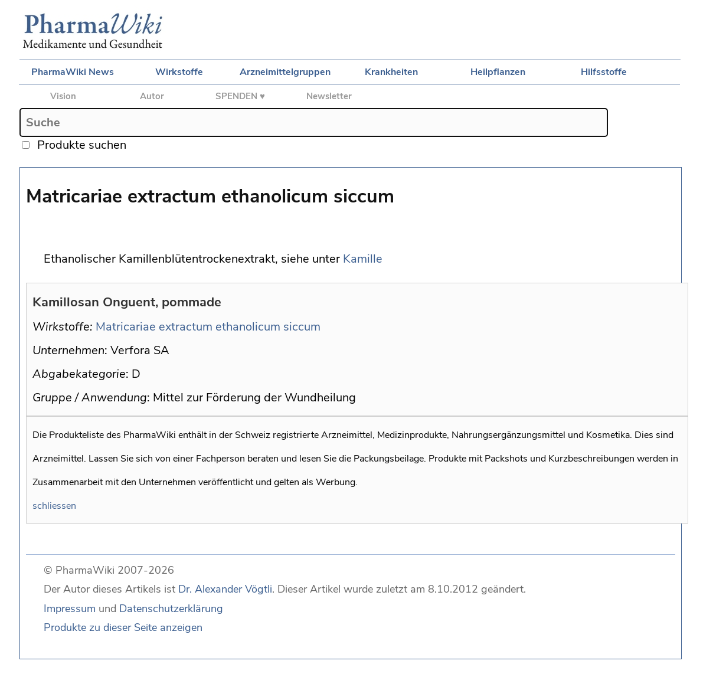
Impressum (70, 608)
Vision (63, 96)
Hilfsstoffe (604, 72)
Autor (152, 96)
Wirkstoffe (179, 72)
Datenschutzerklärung (171, 608)
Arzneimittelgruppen (285, 72)
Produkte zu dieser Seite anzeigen (123, 627)
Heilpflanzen (497, 72)
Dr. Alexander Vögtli (225, 589)
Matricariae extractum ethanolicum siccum (208, 327)
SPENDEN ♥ (240, 96)
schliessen (54, 505)
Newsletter (329, 96)
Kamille (362, 259)
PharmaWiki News (72, 72)
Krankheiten (391, 72)
